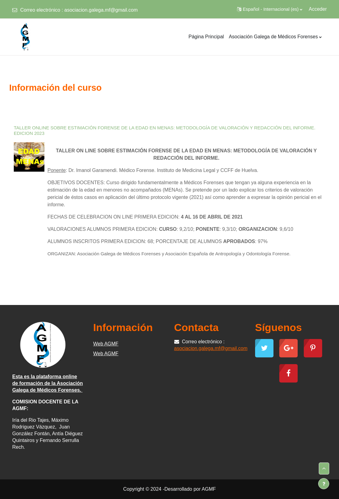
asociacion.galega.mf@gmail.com (100, 10)
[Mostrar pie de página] (323, 483)
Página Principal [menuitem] (206, 36)
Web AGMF (105, 343)
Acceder (318, 9)
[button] (270, 9)
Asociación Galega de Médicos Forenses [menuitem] (273, 36)
